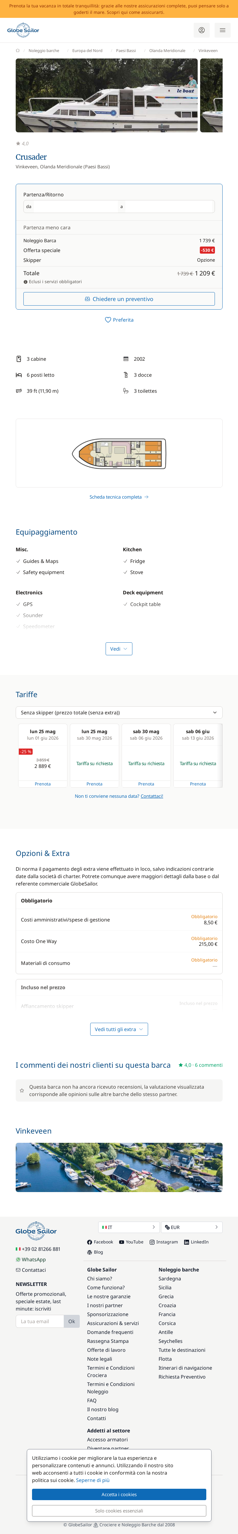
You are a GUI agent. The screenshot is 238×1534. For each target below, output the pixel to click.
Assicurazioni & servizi (113, 1323)
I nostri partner (105, 1305)
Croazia (167, 1305)
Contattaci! (152, 796)
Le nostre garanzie (109, 1296)
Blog (95, 1252)
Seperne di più (93, 1480)
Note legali (99, 1358)
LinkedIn (196, 1242)
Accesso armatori (107, 1439)
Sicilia (165, 1287)
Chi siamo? (99, 1278)
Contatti (96, 1418)
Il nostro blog (103, 1409)
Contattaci (31, 1270)
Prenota (43, 784)
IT (129, 1227)
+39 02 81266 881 (38, 1249)
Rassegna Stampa (108, 1341)
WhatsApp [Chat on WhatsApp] (31, 1259)
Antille (166, 1332)
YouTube (131, 1242)
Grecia (166, 1296)
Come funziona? (106, 1287)
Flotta (165, 1358)
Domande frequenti (110, 1332)
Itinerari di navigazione (185, 1367)
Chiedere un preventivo (119, 299)
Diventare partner (108, 1448)
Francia (167, 1314)
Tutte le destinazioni (182, 1350)
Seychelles (171, 1341)
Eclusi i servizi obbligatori (52, 281)
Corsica (167, 1323)
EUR (192, 1227)
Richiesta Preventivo (182, 1376)
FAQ (92, 1400)
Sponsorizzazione (107, 1314)
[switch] (119, 319)
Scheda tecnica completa (119, 497)
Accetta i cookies (119, 1494)
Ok (71, 1321)
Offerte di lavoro (106, 1350)
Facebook (100, 1242)
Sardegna (170, 1278)
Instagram (164, 1242)
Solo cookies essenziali (119, 1511)
